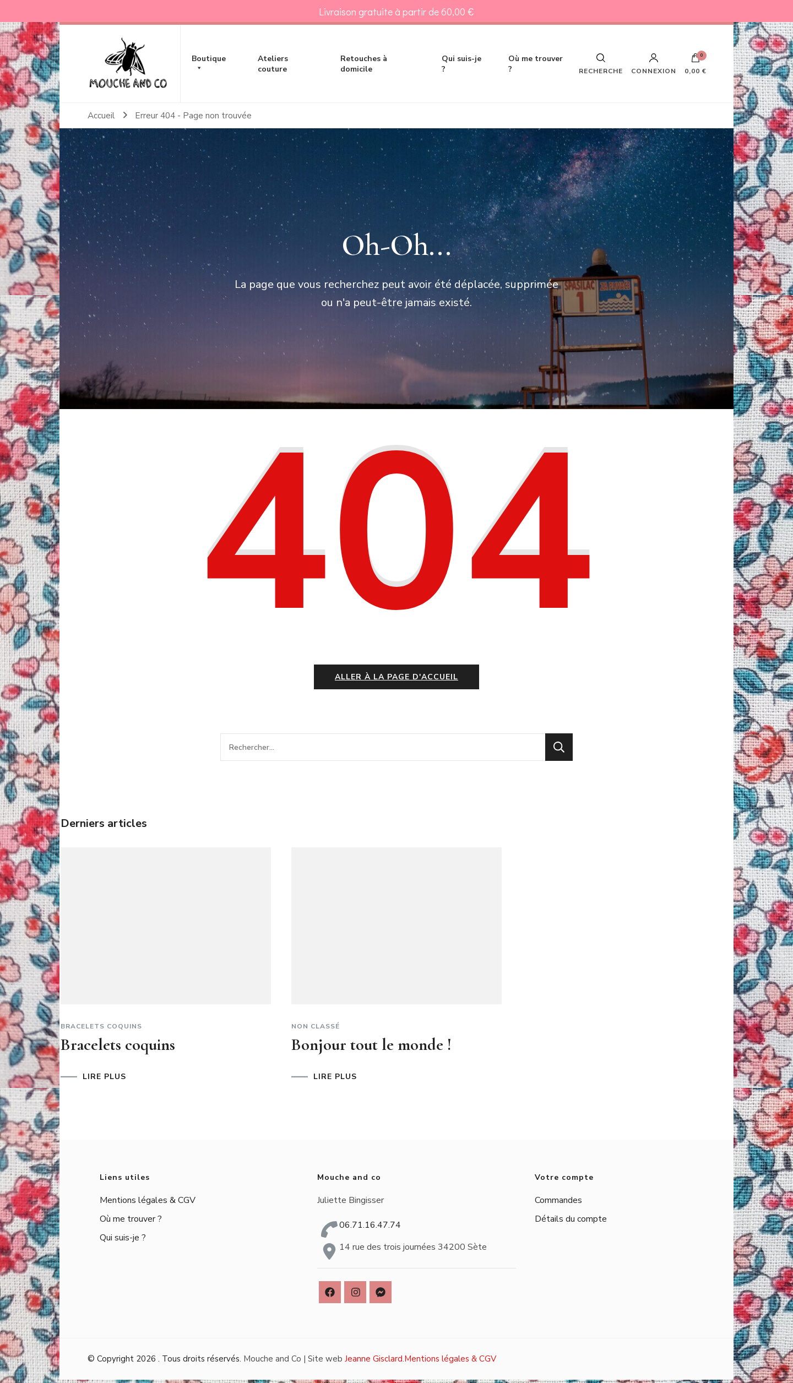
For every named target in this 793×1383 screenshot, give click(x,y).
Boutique (209, 63)
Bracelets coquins (101, 1029)
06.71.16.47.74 (370, 1228)
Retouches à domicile (363, 63)
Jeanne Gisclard (374, 1362)
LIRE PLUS (104, 1079)
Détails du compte (571, 1222)
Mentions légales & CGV (147, 1203)
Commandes (558, 1203)
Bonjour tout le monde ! (371, 1047)
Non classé (315, 1029)
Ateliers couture (273, 63)
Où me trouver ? (535, 63)
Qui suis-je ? (461, 63)
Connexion (653, 63)
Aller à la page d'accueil (396, 680)
